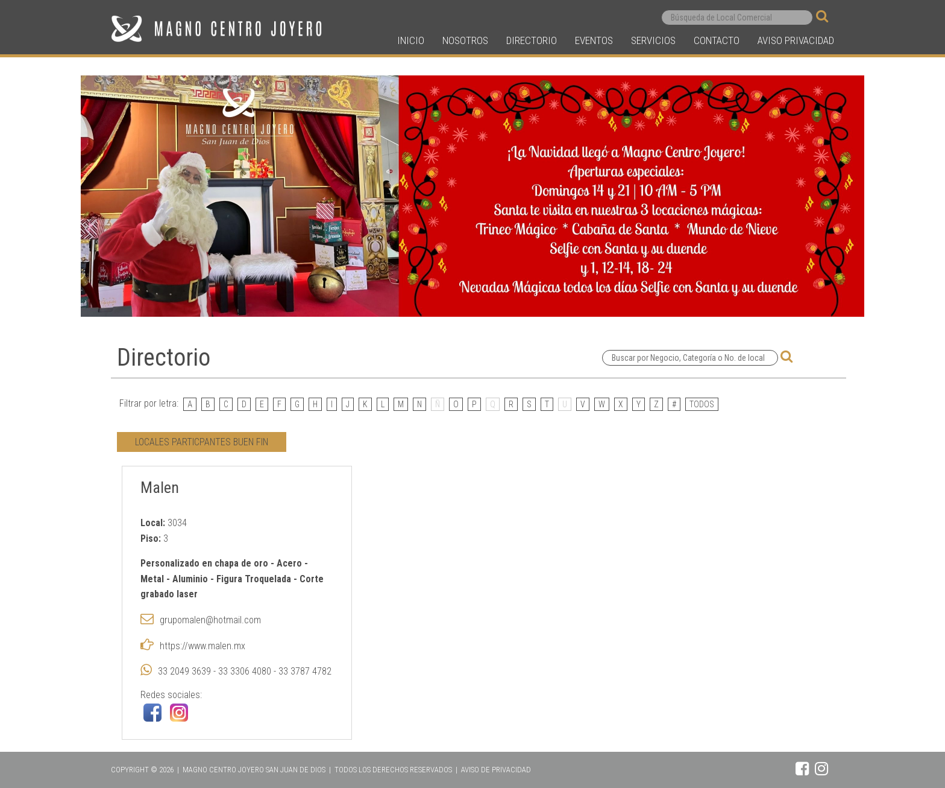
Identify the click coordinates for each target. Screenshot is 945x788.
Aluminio (191, 579)
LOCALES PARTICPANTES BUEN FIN (201, 442)
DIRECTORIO (531, 40)
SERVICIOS (653, 40)
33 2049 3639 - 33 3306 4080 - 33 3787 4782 (244, 671)
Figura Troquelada (255, 579)
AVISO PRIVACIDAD (796, 40)
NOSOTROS (465, 40)
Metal (152, 579)
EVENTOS (594, 40)
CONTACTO (716, 40)
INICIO (410, 40)
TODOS (701, 404)
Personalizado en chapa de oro (204, 563)
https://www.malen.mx (202, 646)
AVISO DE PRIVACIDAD (496, 769)
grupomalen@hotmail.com (210, 620)
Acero (289, 563)
